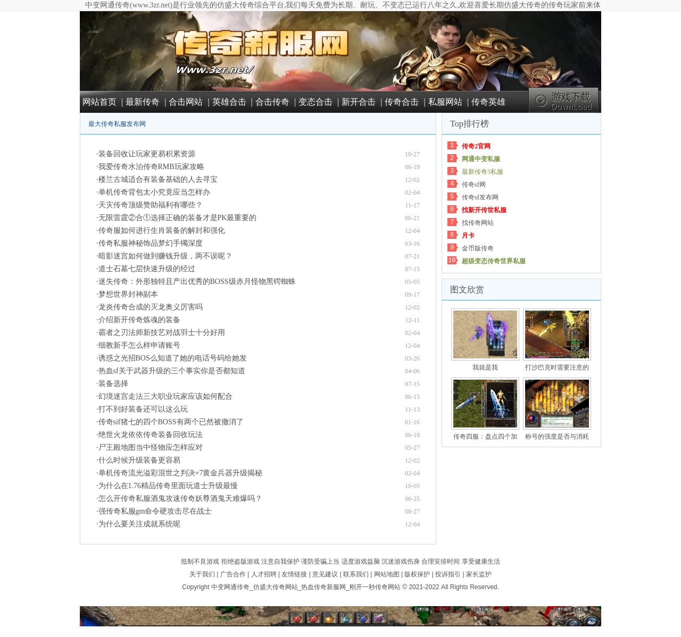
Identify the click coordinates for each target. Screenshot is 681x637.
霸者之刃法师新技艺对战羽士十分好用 (161, 333)
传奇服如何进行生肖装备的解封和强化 (161, 230)
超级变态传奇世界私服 (494, 261)
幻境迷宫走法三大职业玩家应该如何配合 (165, 396)
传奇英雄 (488, 101)
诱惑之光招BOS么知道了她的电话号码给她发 (172, 358)
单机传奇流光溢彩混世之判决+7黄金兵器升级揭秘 (180, 473)
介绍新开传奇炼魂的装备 (139, 320)
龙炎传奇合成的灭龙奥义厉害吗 (150, 307)
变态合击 (315, 101)
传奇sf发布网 (480, 197)
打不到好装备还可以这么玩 (143, 409)
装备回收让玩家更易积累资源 (146, 154)
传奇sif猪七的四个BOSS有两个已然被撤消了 (171, 422)
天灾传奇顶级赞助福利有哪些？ (150, 205)
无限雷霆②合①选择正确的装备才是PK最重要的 (177, 218)
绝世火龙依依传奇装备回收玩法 (150, 435)
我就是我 (485, 367)
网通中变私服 (481, 159)
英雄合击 (229, 101)
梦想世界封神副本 (128, 294)
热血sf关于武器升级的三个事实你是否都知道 (171, 371)
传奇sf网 (474, 184)
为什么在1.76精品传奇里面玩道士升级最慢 (168, 486)
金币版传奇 (478, 248)
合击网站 (186, 101)
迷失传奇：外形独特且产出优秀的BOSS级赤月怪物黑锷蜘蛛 (197, 282)
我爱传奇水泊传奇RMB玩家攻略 (151, 167)
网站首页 (99, 101)
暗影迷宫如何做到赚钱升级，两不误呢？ (165, 256)
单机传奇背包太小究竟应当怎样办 (154, 192)
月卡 (468, 235)
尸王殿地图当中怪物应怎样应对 (150, 447)
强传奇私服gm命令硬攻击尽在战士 (155, 511)
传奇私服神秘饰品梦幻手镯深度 (150, 243)
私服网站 (445, 101)
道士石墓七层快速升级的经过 (146, 269)
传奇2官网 (476, 146)
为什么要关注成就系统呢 (139, 524)
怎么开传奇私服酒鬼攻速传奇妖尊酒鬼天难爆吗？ (180, 498)
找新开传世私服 (484, 210)
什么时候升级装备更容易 (139, 460)
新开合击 (359, 101)
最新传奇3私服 (482, 171)
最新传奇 (143, 101)
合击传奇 (272, 101)
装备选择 (113, 384)
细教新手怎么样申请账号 (139, 345)
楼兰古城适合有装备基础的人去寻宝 (158, 179)
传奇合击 (402, 101)
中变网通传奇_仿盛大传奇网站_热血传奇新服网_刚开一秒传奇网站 (306, 587)
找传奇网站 (478, 223)
